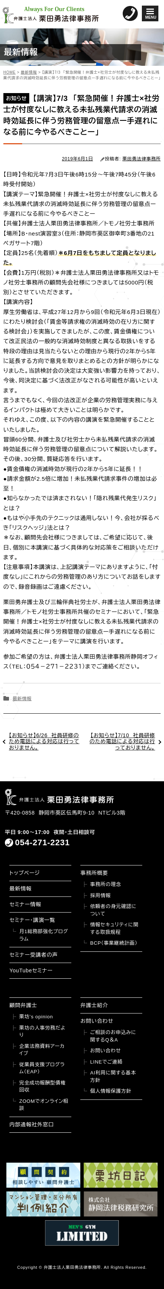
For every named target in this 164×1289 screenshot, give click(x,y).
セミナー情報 (25, 904)
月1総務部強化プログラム (43, 935)
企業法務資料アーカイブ (42, 1049)
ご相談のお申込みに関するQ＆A (113, 1036)
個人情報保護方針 (110, 1091)
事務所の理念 (105, 884)
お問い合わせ (96, 1021)
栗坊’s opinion (36, 1016)
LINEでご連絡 (106, 1062)
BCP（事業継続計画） (113, 943)
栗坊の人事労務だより (42, 1031)
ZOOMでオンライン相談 (43, 1104)
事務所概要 (94, 873)
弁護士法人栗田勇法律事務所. (73, 1267)
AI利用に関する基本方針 (113, 1076)
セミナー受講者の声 (33, 955)
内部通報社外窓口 (31, 1125)
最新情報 (22, 698)
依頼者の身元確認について (113, 910)
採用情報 (100, 895)
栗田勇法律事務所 (141, 158)
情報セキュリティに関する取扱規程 (114, 928)
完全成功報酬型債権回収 (42, 1086)
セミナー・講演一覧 (32, 920)
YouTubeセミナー (31, 970)
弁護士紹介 (94, 1005)
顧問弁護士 (23, 1005)
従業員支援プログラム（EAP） (42, 1068)
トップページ (24, 873)
